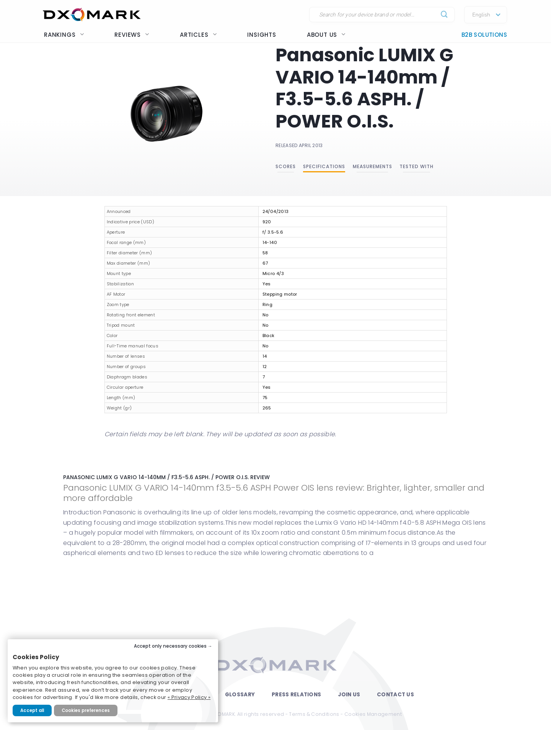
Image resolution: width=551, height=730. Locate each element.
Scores (286, 166)
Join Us (349, 694)
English (481, 14)
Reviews (131, 35)
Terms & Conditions (314, 714)
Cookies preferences (86, 710)
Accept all (32, 710)
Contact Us (395, 694)
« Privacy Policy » (189, 697)
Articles (198, 35)
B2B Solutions (484, 35)
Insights (261, 35)
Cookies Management (373, 714)
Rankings (64, 35)
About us (326, 35)
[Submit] (444, 14)
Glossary (240, 694)
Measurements (372, 166)
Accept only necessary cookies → (173, 646)
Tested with (416, 166)
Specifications (324, 166)
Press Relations (296, 694)
